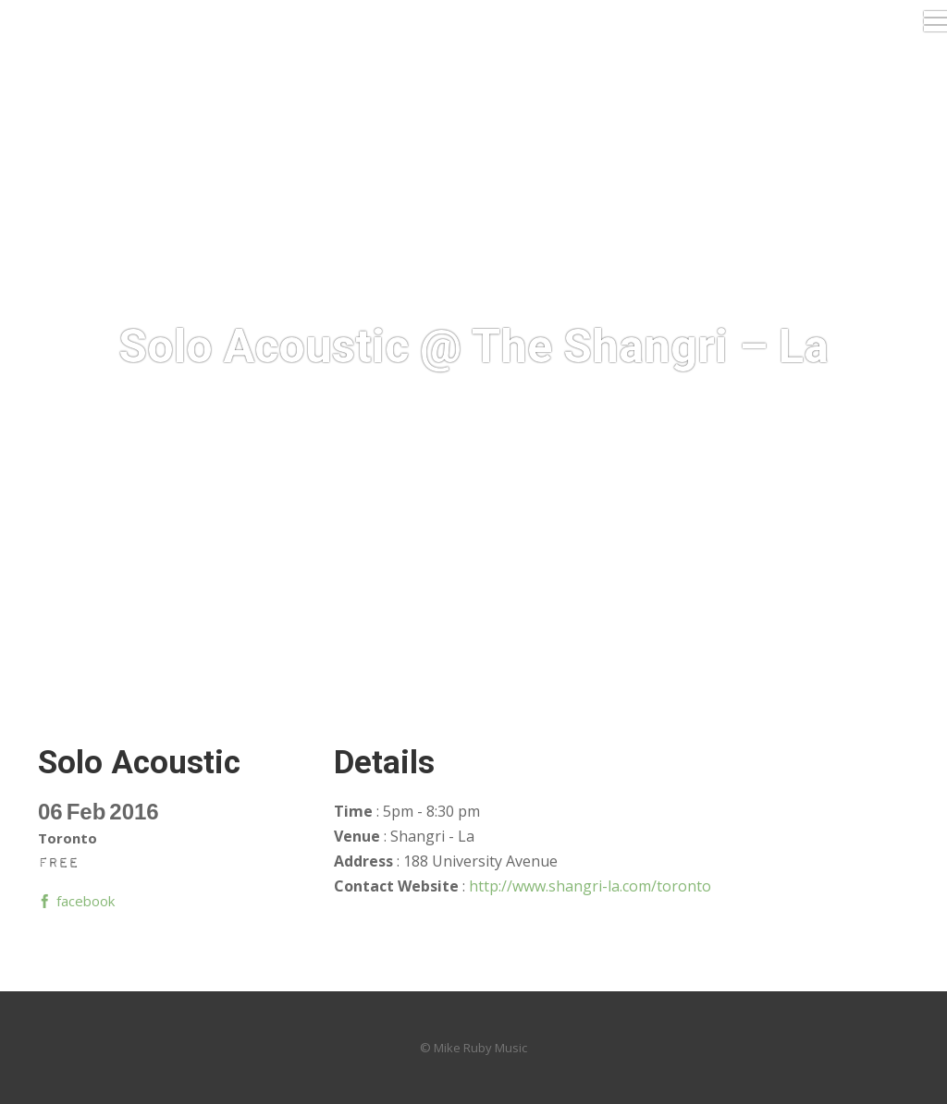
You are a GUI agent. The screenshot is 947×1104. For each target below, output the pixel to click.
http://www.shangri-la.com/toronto (590, 886)
